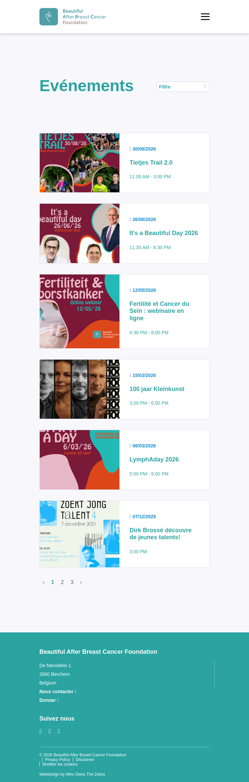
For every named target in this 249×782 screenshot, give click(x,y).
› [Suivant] (81, 582)
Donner (49, 700)
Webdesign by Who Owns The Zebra (72, 774)
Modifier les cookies (59, 764)
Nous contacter (57, 691)
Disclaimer (85, 759)
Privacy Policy (57, 759)
